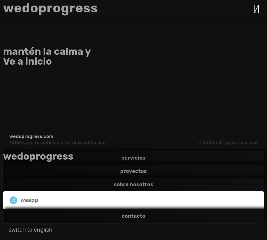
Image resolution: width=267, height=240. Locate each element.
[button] (133, 200)
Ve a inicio (27, 61)
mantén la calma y (47, 51)
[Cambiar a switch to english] (30, 229)
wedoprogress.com (31, 136)
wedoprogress (50, 8)
